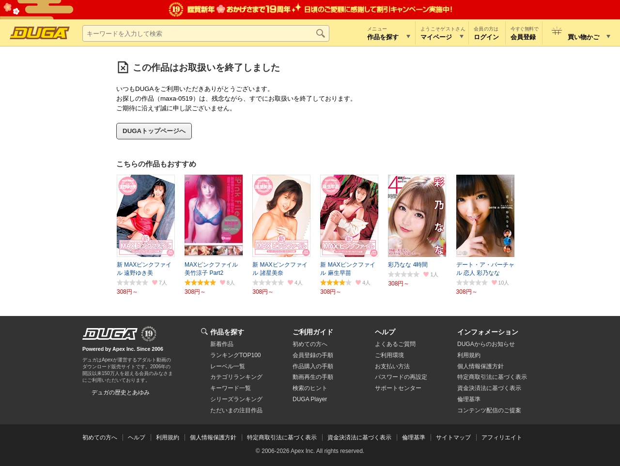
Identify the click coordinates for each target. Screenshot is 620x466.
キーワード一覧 (230, 388)
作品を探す (227, 332)
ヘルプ (385, 332)
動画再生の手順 (313, 377)
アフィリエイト (501, 437)
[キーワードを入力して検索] (205, 33)
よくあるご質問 (395, 344)
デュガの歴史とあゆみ (121, 392)
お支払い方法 (392, 366)
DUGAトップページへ (154, 131)
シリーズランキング (236, 399)
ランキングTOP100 (235, 355)
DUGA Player (310, 399)
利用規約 (468, 355)
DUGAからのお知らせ (486, 344)
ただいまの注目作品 (236, 410)
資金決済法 (489, 388)
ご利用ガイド (313, 332)
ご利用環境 (389, 355)
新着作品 (221, 344)
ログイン (486, 37)
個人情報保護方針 (480, 366)
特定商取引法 (492, 377)
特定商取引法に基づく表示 (282, 437)
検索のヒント (310, 388)
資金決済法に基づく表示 (359, 437)
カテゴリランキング (236, 377)
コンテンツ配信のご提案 (489, 410)
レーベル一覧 (227, 366)
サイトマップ (453, 437)
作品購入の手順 (313, 366)
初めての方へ (310, 344)
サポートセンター (398, 388)
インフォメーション (487, 332)
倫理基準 (468, 399)
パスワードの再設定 (401, 377)
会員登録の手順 (313, 355)
